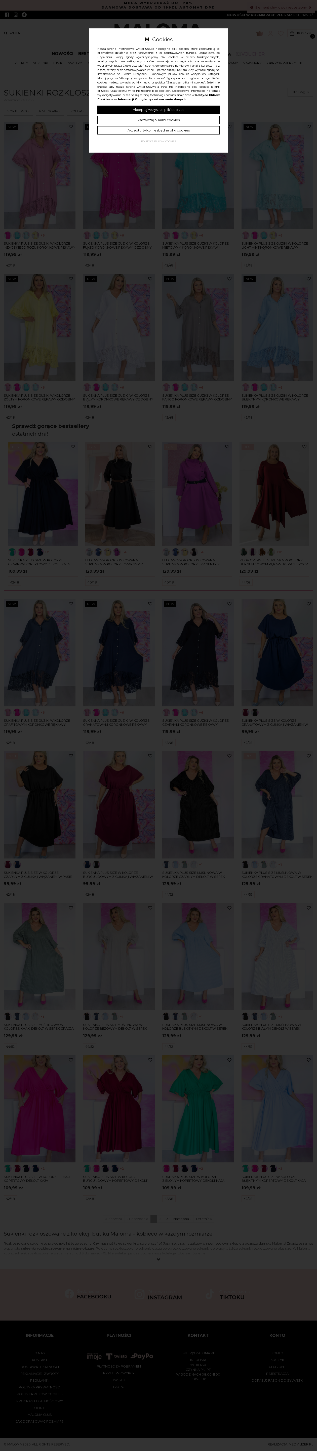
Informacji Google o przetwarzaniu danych (152, 99)
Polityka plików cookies (158, 141)
